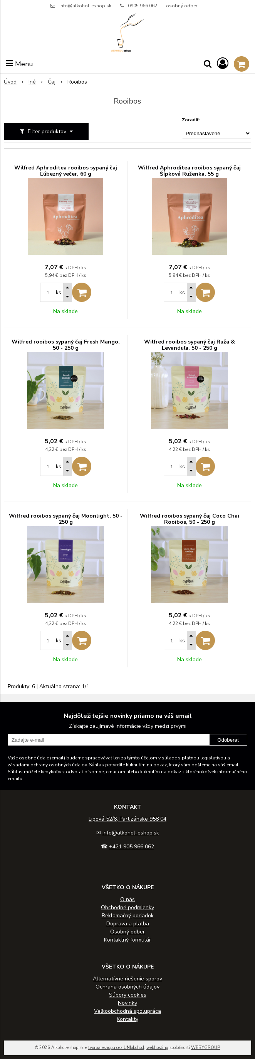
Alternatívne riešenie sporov (127, 978)
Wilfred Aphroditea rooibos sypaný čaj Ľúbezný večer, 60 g (65, 171)
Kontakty (127, 1019)
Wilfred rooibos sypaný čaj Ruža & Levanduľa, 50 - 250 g (189, 345)
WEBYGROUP (205, 1048)
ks (58, 292)
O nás (127, 899)
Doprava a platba (127, 923)
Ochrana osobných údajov (127, 986)
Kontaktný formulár (127, 939)
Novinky (127, 1003)
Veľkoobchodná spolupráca (127, 1011)
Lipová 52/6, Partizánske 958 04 (127, 819)
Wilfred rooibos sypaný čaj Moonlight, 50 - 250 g (65, 519)
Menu (19, 64)
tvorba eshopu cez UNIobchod (116, 1048)
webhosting (157, 1048)
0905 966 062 (142, 6)
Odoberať (228, 740)
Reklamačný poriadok (128, 915)
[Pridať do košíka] (81, 292)
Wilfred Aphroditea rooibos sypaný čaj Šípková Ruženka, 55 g (189, 171)
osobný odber (181, 6)
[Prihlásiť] (222, 64)
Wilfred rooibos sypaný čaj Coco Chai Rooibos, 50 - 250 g (189, 519)
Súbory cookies (127, 995)
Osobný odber (127, 931)
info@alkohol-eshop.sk (85, 6)
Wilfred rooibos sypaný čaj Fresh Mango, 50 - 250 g (66, 345)
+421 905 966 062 (131, 846)
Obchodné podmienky (127, 907)
